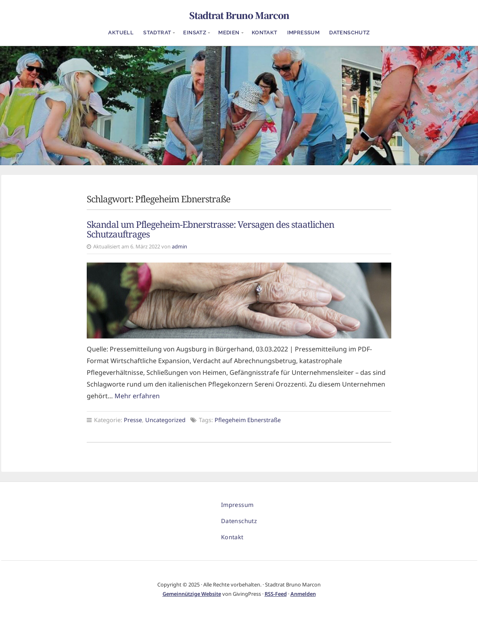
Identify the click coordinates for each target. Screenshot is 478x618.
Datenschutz (349, 32)
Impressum (303, 32)
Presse (133, 420)
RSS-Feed (276, 593)
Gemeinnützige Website (192, 593)
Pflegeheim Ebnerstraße (248, 420)
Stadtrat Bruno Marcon (239, 14)
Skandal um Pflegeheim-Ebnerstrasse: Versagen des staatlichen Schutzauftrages (210, 229)
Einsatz (194, 32)
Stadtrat (157, 32)
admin (179, 246)
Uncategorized (165, 420)
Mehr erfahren (137, 395)
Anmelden (303, 593)
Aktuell (121, 32)
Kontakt (265, 32)
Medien (228, 32)
